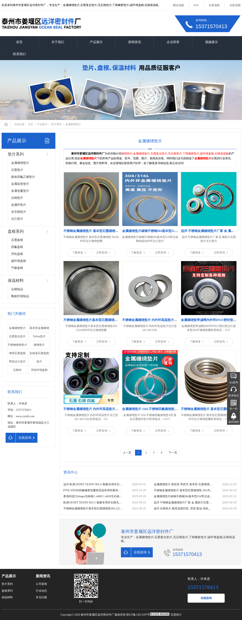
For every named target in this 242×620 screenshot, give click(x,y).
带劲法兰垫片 (17, 361)
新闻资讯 (134, 42)
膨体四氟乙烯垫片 (23, 176)
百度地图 (214, 5)
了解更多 (79, 252)
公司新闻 (41, 583)
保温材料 (16, 280)
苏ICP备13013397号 (138, 614)
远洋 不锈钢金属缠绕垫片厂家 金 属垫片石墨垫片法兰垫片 (184, 502)
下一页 (173, 452)
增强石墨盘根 (17, 353)
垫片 (39, 361)
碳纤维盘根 (18, 260)
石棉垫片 (17, 197)
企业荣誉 (173, 42)
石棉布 (17, 369)
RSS (196, 5)
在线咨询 (206, 598)
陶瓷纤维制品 (20, 296)
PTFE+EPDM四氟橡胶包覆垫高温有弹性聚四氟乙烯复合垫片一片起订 (93, 490)
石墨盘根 (17, 240)
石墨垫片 (17, 169)
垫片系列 (56, 124)
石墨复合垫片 (17, 336)
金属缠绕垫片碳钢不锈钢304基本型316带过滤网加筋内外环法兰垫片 (184, 496)
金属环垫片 (18, 204)
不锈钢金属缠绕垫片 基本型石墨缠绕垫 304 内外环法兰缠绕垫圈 (184, 490)
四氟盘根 (17, 247)
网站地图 (178, 5)
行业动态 (41, 590)
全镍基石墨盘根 (39, 353)
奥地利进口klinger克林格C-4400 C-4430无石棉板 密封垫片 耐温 (93, 496)
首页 (19, 42)
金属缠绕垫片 (73, 124)
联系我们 (19, 54)
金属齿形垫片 (20, 183)
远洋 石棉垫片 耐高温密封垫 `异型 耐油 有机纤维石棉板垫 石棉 (184, 508)
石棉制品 (17, 289)
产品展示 (96, 42)
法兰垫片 (17, 218)
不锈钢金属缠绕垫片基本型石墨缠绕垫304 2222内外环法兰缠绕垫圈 (93, 508)
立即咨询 (103, 252)
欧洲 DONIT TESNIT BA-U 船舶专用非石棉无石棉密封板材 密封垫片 (93, 502)
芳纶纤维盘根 (39, 369)
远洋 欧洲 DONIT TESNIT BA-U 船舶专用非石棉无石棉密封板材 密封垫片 (93, 484)
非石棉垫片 (18, 211)
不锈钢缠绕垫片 (17, 344)
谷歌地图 (235, 5)
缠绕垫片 (39, 344)
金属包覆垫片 (20, 190)
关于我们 (57, 42)
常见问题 (41, 597)
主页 (30, 124)
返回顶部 (233, 421)
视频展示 (211, 42)
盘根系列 (16, 231)
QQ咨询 (233, 382)
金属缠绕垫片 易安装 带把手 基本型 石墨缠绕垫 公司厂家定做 (184, 484)
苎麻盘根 (17, 267)
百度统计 (176, 614)
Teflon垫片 (39, 336)
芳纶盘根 (17, 254)
